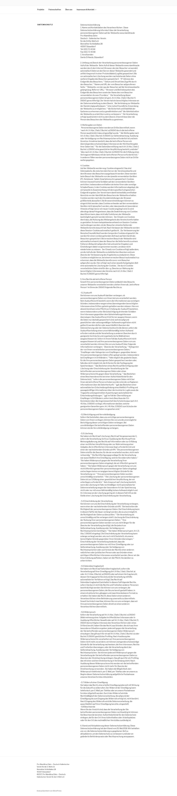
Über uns (68, 9)
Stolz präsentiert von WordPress (49, 791)
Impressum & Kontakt (87, 9)
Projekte (40, 9)
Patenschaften (55, 9)
